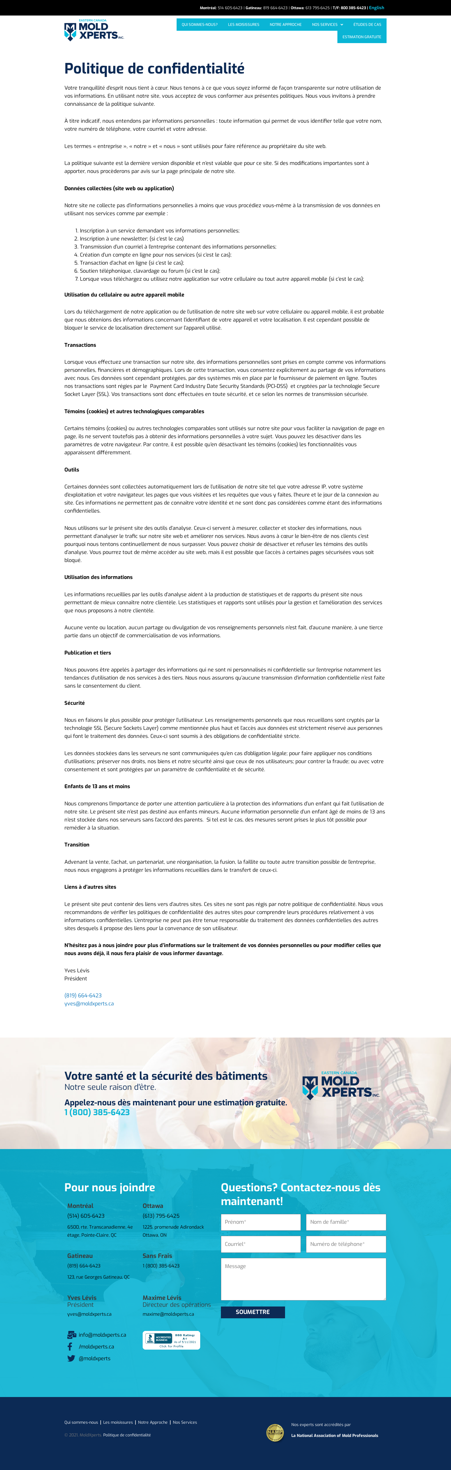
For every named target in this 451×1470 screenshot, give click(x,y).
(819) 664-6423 (83, 994)
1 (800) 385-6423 (97, 1111)
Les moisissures (208, 30)
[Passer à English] (376, 8)
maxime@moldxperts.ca (168, 1313)
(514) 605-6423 (86, 1215)
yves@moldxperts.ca (89, 1002)
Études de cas (322, 30)
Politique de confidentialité (127, 1434)
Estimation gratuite (363, 30)
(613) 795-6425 (161, 1215)
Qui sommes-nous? (168, 30)
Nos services (285, 30)
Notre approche (247, 30)
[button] (286, 30)
